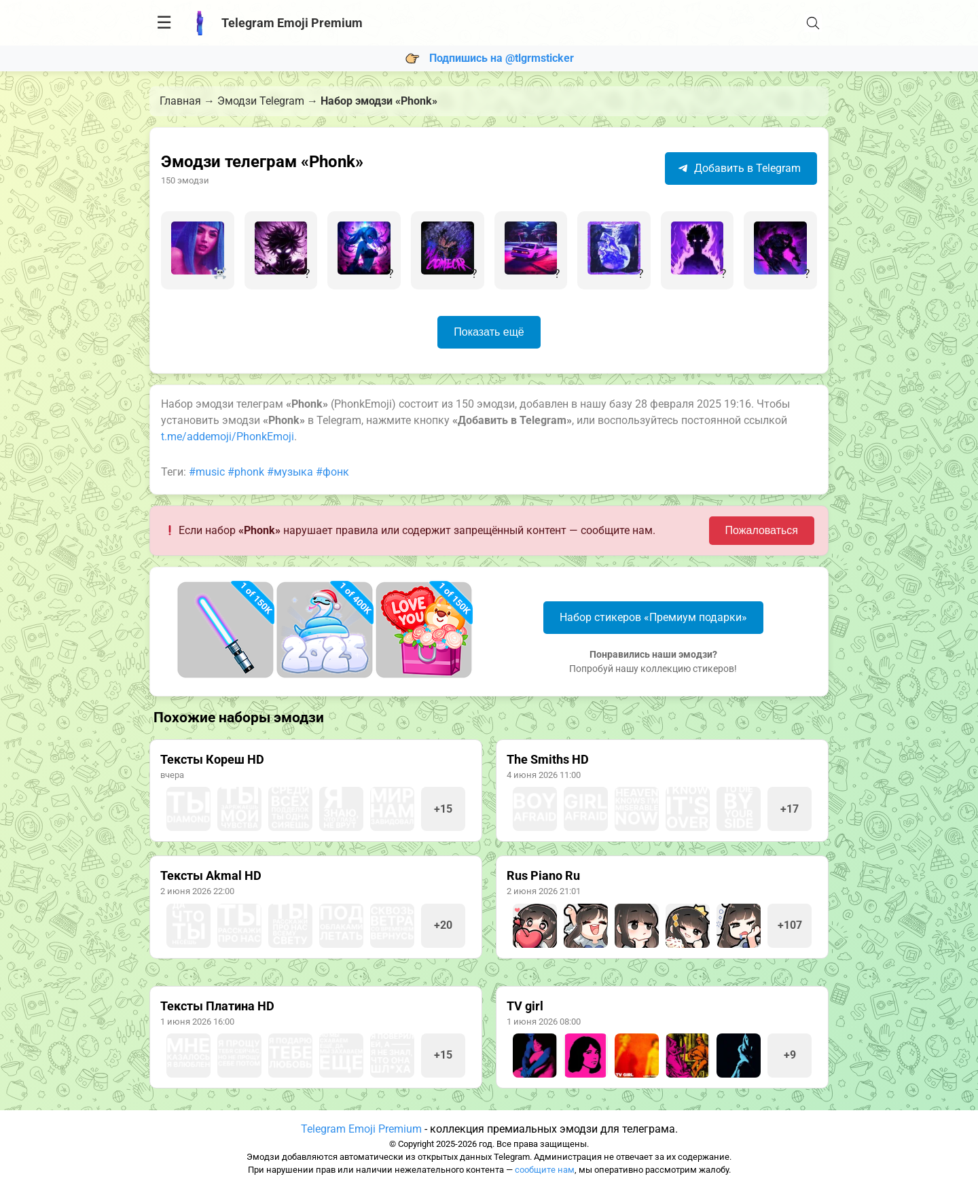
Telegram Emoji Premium (361, 1128)
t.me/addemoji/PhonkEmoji (227, 436)
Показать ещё (489, 332)
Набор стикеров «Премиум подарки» (653, 617)
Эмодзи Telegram (260, 100)
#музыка (290, 471)
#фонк (332, 471)
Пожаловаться (761, 530)
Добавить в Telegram (739, 168)
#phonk (246, 471)
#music (207, 471)
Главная (180, 100)
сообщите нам (545, 1170)
